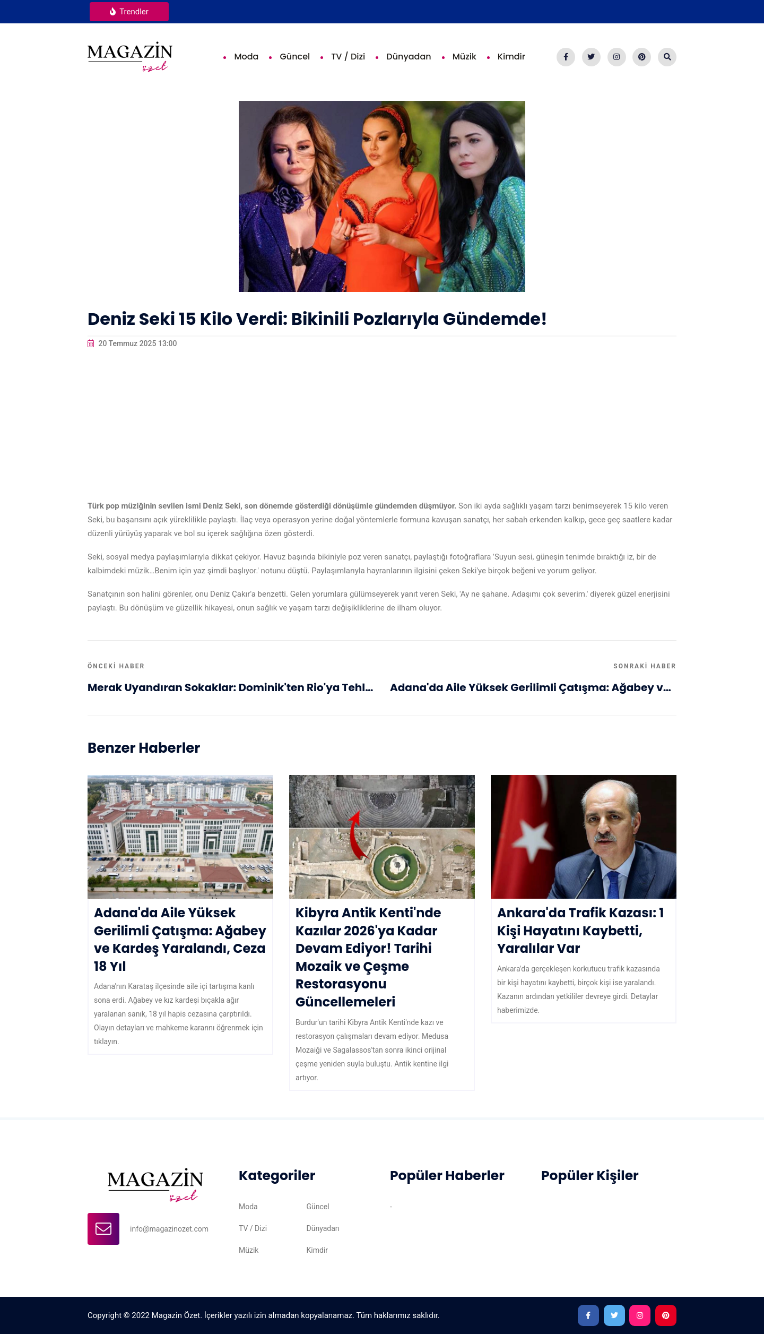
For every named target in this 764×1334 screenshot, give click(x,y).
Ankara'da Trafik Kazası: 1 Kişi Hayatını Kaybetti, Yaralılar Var (580, 930)
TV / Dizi (348, 56)
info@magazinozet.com (169, 1229)
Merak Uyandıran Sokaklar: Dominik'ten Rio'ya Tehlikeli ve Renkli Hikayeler (231, 687)
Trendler (129, 11)
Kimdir (511, 56)
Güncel (295, 56)
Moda (246, 56)
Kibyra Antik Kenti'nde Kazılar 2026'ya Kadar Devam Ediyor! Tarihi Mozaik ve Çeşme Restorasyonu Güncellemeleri (368, 957)
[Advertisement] (382, 424)
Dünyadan (408, 56)
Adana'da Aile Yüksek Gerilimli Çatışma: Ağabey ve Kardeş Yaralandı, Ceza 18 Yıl (533, 687)
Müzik (464, 56)
